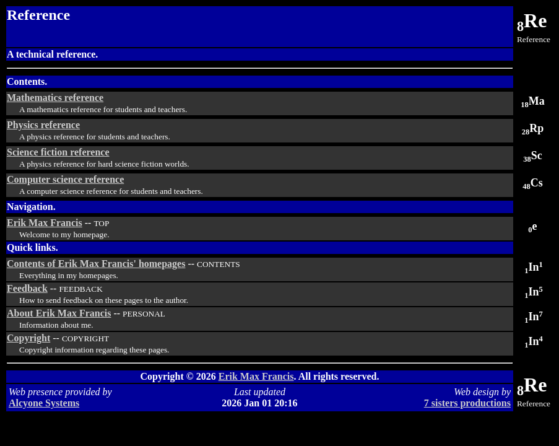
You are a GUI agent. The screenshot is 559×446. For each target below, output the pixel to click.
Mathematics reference (55, 97)
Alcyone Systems (44, 403)
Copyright (28, 338)
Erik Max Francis (44, 222)
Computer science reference (65, 179)
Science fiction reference (58, 152)
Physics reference (43, 125)
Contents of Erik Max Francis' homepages (96, 263)
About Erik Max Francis (59, 313)
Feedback (27, 288)
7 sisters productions (467, 403)
